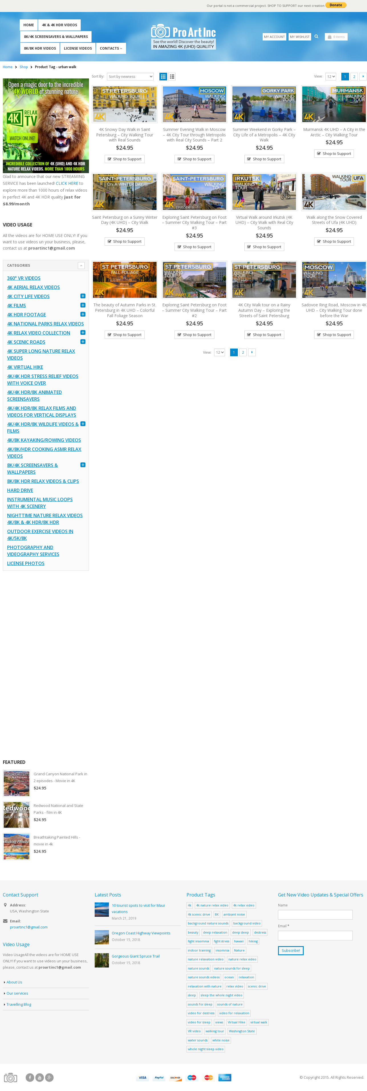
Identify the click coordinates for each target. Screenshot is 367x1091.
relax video (234, 986)
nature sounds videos (204, 977)
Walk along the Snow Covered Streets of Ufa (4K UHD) (334, 219)
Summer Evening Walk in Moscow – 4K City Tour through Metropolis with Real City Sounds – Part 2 (194, 135)
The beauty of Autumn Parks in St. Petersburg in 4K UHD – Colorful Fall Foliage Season (124, 310)
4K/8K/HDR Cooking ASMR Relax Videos (44, 452)
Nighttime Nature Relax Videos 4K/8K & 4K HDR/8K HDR (45, 518)
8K (217, 914)
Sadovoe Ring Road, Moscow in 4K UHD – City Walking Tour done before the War (334, 310)
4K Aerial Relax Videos (33, 287)
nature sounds (198, 968)
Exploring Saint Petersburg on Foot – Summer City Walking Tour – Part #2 (194, 310)
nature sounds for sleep (232, 968)
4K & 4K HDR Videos (59, 25)
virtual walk (258, 1022)
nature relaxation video (206, 959)
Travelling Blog (19, 1004)
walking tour (215, 1031)
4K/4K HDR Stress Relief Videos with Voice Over (42, 379)
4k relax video (243, 905)
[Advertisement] (45, 664)
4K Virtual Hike (25, 367)
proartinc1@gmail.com (29, 927)
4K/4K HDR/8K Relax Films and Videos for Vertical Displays (41, 411)
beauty (193, 932)
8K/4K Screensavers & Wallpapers (56, 36)
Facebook (30, 1077)
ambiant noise (234, 914)
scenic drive (257, 986)
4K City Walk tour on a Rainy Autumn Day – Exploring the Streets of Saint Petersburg (264, 310)
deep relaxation (215, 932)
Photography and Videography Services (33, 550)
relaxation (246, 977)
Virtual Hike (236, 1022)
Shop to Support (127, 158)
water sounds (198, 1040)
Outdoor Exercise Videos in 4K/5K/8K (40, 534)
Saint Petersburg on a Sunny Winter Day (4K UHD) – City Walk (124, 219)
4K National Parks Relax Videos (45, 324)
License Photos (25, 563)
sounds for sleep (200, 1004)
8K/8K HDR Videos (40, 48)
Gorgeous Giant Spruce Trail (136, 956)
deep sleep (240, 932)
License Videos (78, 48)
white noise (221, 1040)
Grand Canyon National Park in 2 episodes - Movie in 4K (60, 777)
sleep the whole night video (221, 995)
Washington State (242, 1031)
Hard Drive (20, 490)
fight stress (221, 941)
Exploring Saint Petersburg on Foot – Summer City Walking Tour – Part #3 (194, 222)
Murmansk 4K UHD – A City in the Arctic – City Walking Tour (334, 132)
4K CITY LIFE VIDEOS (28, 296)
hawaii (239, 941)
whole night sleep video (206, 1049)
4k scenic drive (199, 914)
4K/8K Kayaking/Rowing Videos (44, 440)
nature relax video (242, 959)
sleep (192, 995)
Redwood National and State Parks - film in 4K (58, 809)
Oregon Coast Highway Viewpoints (141, 933)
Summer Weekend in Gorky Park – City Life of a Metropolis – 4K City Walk (264, 135)
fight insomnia (198, 941)
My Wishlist (300, 37)
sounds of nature (230, 1004)
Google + (49, 1077)
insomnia (222, 950)
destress (260, 932)
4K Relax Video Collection (38, 333)
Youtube (39, 1077)
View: (318, 76)
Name (283, 905)
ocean (229, 977)
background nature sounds (208, 923)
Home (28, 25)
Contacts (109, 48)
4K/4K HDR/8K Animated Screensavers (34, 395)
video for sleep (199, 1022)
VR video (194, 1031)
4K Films (16, 305)
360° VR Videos (23, 278)
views (219, 1022)
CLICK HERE (67, 183)
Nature (239, 950)
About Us (14, 982)
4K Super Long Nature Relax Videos (41, 354)
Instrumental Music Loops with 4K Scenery (40, 502)
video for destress (201, 1013)
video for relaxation (234, 1013)
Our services (17, 993)
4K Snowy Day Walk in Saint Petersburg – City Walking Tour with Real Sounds (124, 135)
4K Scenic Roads (26, 342)
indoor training (199, 950)
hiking (253, 941)
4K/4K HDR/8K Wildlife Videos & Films (43, 427)
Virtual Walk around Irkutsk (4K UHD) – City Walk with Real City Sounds (264, 222)
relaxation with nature (205, 986)
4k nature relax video (212, 905)
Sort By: (98, 76)
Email (283, 926)
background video (247, 923)
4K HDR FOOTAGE (26, 314)
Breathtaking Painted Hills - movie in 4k (57, 841)
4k (189, 905)
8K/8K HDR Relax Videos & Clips (43, 481)
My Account (274, 37)
